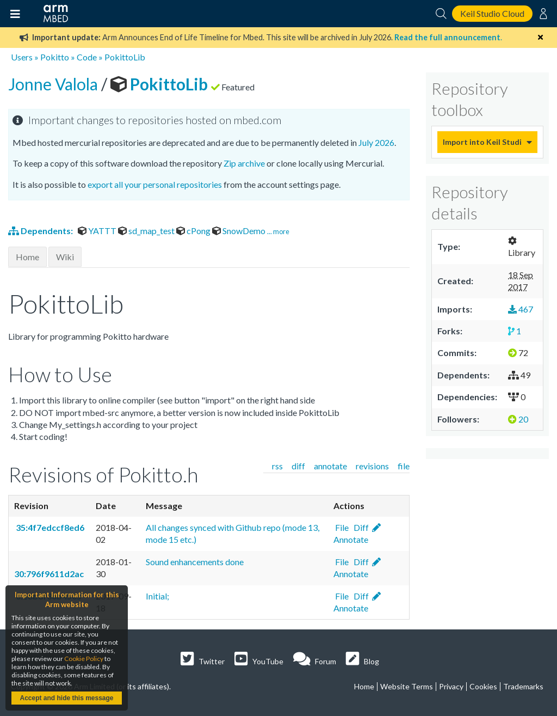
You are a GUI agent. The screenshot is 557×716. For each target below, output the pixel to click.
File (341, 527)
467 (520, 309)
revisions (372, 466)
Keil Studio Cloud (492, 13)
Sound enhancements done (195, 561)
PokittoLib (124, 57)
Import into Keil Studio (482, 141)
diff (298, 466)
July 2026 (376, 142)
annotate (330, 466)
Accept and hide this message (66, 698)
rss (277, 466)
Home (27, 257)
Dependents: (41, 230)
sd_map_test (147, 230)
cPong (194, 230)
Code (87, 57)
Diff (360, 527)
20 (518, 419)
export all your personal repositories (155, 184)
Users (22, 57)
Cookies (483, 686)
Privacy (451, 686)
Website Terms (406, 686)
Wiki (65, 257)
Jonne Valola (54, 84)
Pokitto (54, 57)
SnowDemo (239, 230)
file (404, 466)
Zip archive (244, 163)
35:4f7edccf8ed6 (49, 527)
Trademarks (523, 686)
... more (278, 231)
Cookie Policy (83, 658)
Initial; (157, 596)
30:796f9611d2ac (49, 573)
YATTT (98, 230)
